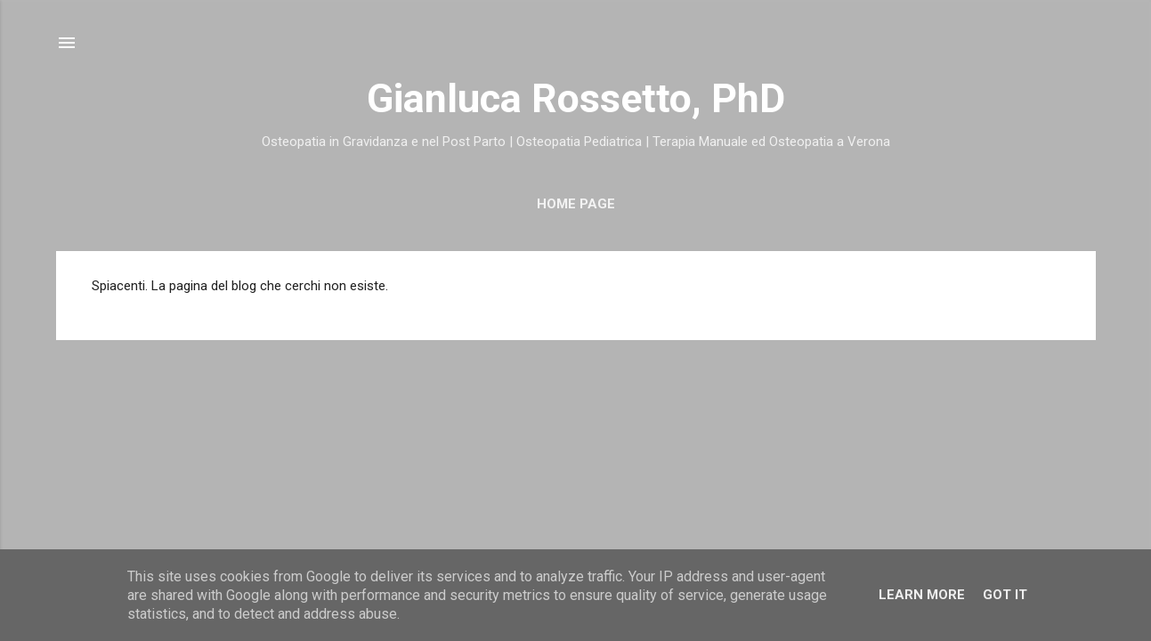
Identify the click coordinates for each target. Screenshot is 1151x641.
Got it (1005, 595)
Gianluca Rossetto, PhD (576, 98)
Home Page (576, 204)
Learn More (922, 595)
